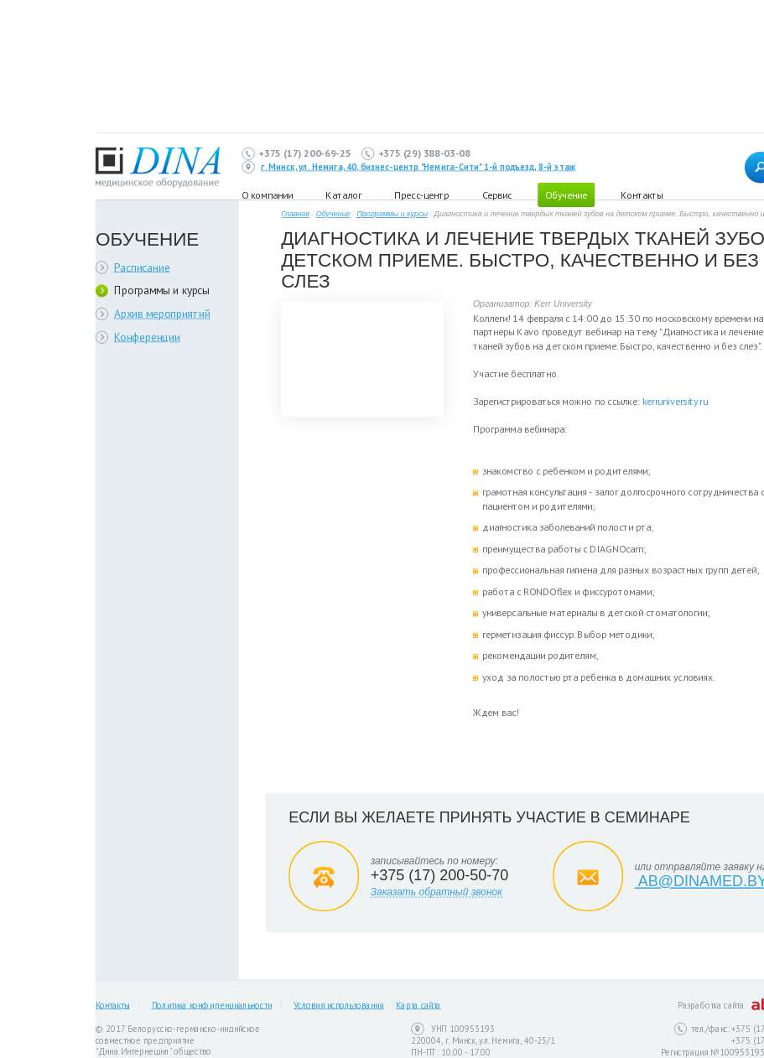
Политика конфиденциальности (212, 1005)
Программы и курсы (162, 290)
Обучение (566, 194)
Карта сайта (418, 1005)
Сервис (497, 194)
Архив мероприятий (162, 314)
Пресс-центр (421, 194)
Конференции (147, 336)
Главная (295, 214)
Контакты (642, 194)
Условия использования (338, 1005)
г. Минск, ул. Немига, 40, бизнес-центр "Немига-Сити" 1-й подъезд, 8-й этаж (418, 167)
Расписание (142, 267)
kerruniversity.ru (675, 401)
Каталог (343, 194)
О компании (267, 194)
